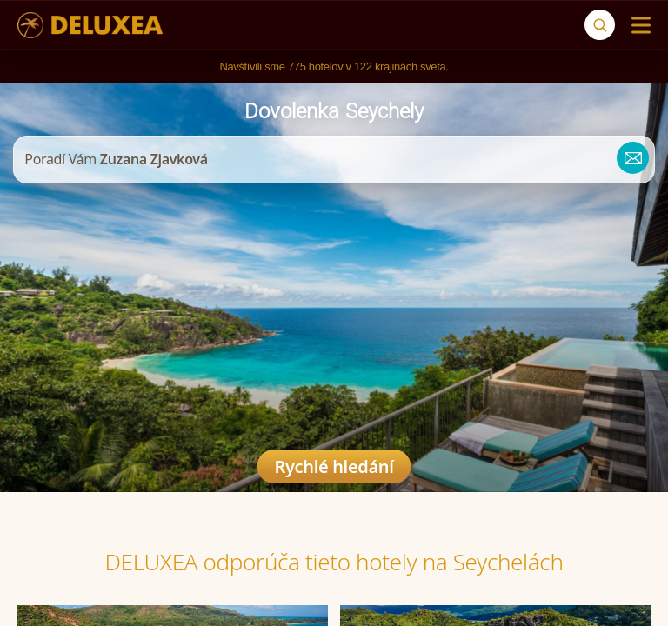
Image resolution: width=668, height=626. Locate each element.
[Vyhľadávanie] (599, 25)
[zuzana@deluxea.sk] (627, 159)
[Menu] (637, 25)
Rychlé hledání (333, 466)
